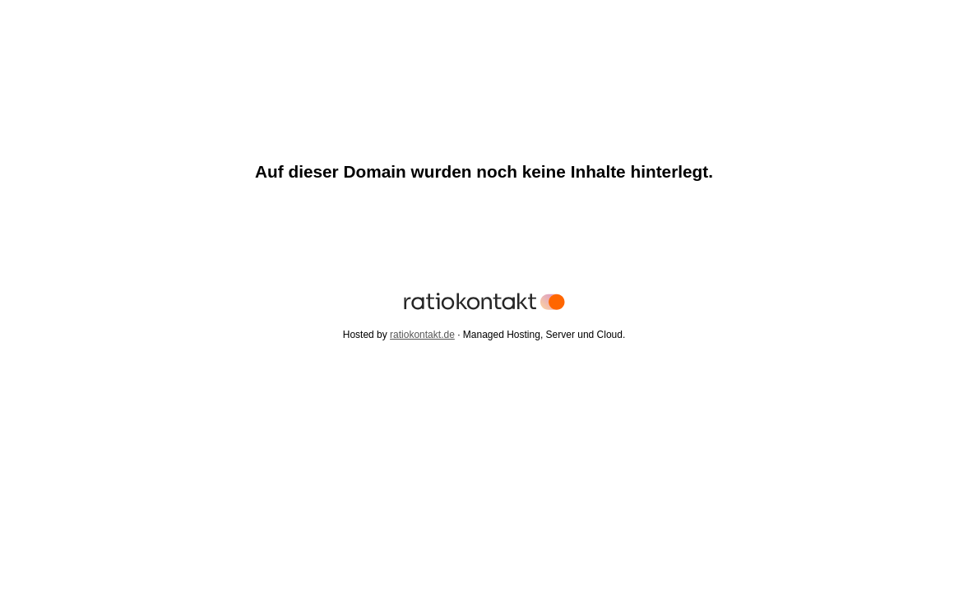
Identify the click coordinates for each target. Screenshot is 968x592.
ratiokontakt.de (422, 334)
